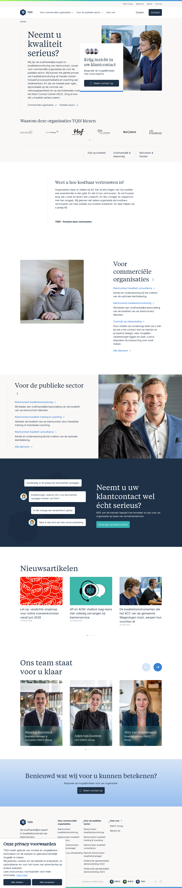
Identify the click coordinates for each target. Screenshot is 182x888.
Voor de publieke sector (88, 12)
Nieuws (149, 4)
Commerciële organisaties (42, 105)
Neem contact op (101, 83)
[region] (33, 863)
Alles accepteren (47, 882)
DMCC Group (128, 4)
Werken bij (140, 4)
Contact (155, 12)
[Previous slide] (146, 667)
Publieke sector (69, 105)
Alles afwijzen (17, 882)
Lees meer (22, 875)
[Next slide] (158, 667)
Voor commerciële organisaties (55, 12)
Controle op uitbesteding (70, 853)
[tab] (89, 140)
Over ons (158, 4)
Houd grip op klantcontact (113, 524)
